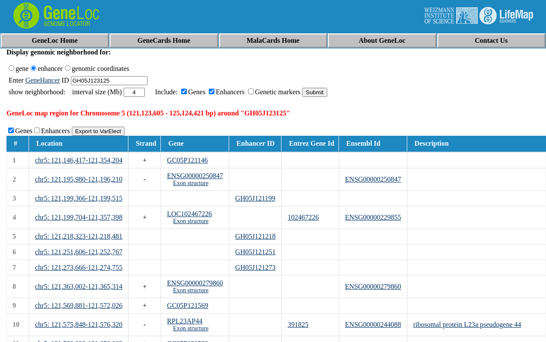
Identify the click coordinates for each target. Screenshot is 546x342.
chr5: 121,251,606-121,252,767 (78, 252)
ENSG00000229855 (373, 217)
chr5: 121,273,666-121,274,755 (78, 267)
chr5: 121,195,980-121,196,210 (78, 179)
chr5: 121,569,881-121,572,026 (78, 305)
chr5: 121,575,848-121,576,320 (78, 324)
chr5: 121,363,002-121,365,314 (78, 286)
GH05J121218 (255, 236)
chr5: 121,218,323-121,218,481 (78, 236)
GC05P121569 (187, 305)
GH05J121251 (255, 252)
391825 (297, 324)
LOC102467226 (189, 213)
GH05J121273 (255, 267)
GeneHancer (43, 80)
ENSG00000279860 (195, 283)
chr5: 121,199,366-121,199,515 (78, 198)
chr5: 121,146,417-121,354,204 (78, 160)
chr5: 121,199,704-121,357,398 (78, 217)
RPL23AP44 (184, 321)
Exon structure (190, 183)
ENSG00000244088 (373, 324)
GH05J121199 (255, 198)
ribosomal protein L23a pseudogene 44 (467, 324)
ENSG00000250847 (195, 175)
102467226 (303, 217)
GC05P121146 (187, 160)
